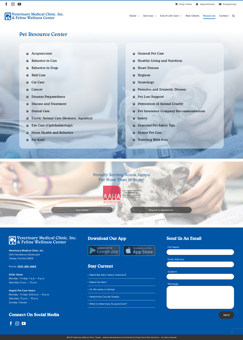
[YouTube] (24, 323)
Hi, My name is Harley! (102, 289)
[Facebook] (11, 323)
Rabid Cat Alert (98, 282)
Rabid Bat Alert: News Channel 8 (108, 274)
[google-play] (104, 246)
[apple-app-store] (139, 246)
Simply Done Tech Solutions (147, 337)
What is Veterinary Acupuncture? (108, 303)
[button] (233, 16)
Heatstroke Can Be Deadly (104, 296)
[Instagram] (17, 323)
